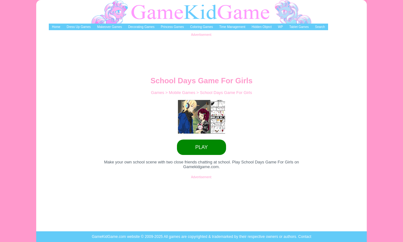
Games (158, 92)
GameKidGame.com (109, 236)
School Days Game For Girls (226, 92)
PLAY (201, 147)
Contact (304, 236)
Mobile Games (182, 92)
